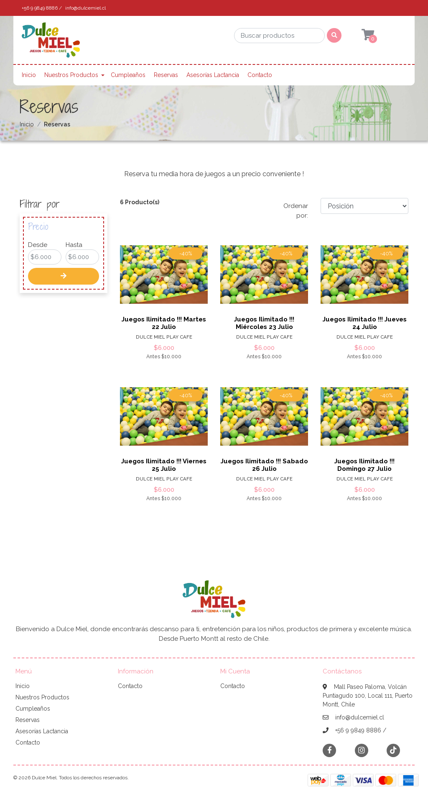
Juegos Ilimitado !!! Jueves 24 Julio (365, 323)
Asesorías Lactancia (212, 75)
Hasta (74, 245)
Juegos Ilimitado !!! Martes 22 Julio (164, 323)
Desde (37, 245)
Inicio (29, 75)
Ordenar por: (295, 210)
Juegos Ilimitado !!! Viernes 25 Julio (163, 465)
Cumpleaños (128, 75)
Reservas (166, 75)
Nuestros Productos (71, 75)
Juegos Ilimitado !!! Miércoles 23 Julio (264, 323)
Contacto (259, 75)
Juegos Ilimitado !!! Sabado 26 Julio (264, 465)
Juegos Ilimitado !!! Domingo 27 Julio (364, 465)
